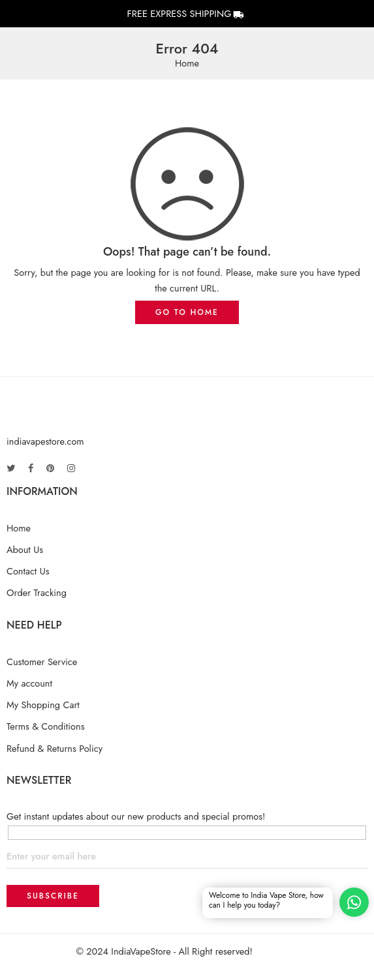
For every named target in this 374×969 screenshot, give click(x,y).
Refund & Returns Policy (54, 748)
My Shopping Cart (43, 704)
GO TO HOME (187, 312)
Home (187, 63)
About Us (25, 549)
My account (29, 683)
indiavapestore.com (45, 441)
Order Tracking (37, 592)
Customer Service (42, 661)
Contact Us (28, 571)
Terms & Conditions (46, 726)
